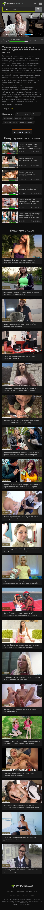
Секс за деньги (26, 122)
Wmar (15, 3)
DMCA (35, 891)
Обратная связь (15, 896)
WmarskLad (24, 886)
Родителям (20, 891)
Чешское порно (10, 122)
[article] (22, 249)
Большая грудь (23, 114)
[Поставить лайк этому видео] (2, 40)
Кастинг (36, 114)
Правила (29, 891)
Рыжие (18, 118)
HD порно (28, 118)
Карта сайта (10, 891)
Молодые (8, 118)
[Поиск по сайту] (38, 9)
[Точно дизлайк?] (7, 40)
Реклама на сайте (28, 896)
